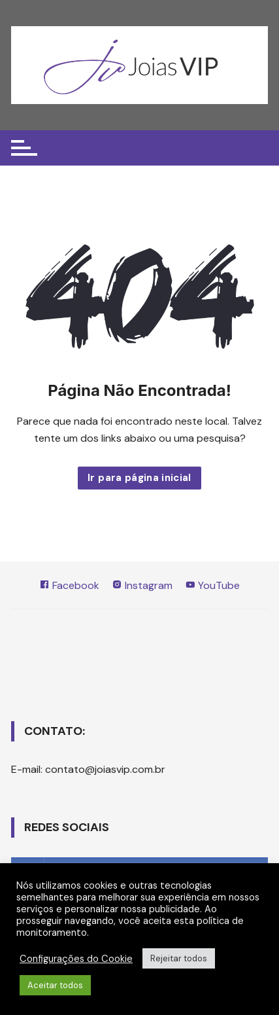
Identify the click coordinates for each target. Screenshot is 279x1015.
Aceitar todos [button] (55, 985)
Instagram (142, 585)
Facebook (69, 585)
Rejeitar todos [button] (178, 958)
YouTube (212, 585)
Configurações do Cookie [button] (76, 959)
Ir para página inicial (139, 477)
